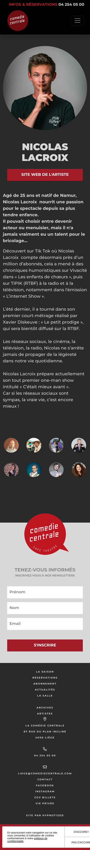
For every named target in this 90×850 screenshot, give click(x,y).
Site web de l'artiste (45, 174)
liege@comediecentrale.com (45, 773)
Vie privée (45, 803)
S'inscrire (45, 645)
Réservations (45, 677)
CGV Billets (45, 797)
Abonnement (45, 683)
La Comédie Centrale (45, 725)
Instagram (45, 791)
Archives (45, 707)
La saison (45, 671)
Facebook (45, 785)
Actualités (45, 689)
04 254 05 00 (45, 755)
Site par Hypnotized (45, 815)
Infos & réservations (46, 4)
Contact (45, 779)
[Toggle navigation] (77, 20)
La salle (45, 695)
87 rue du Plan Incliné (45, 731)
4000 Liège (45, 737)
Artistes (45, 713)
